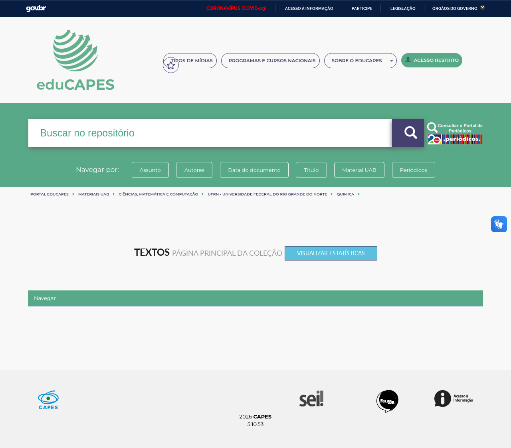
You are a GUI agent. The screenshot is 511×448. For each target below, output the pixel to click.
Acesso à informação (309, 8)
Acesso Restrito (432, 60)
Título (311, 170)
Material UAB (360, 170)
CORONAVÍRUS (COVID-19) (236, 8)
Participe (362, 8)
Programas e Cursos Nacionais (272, 60)
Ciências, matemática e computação (158, 194)
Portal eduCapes (49, 194)
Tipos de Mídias (192, 60)
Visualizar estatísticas (331, 253)
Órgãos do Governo (454, 8)
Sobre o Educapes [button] (362, 60)
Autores (194, 170)
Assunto (149, 170)
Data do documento (254, 170)
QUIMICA (345, 194)
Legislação (403, 8)
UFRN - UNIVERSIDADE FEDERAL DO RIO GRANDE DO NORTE (267, 194)
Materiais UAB (93, 194)
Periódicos (414, 170)
